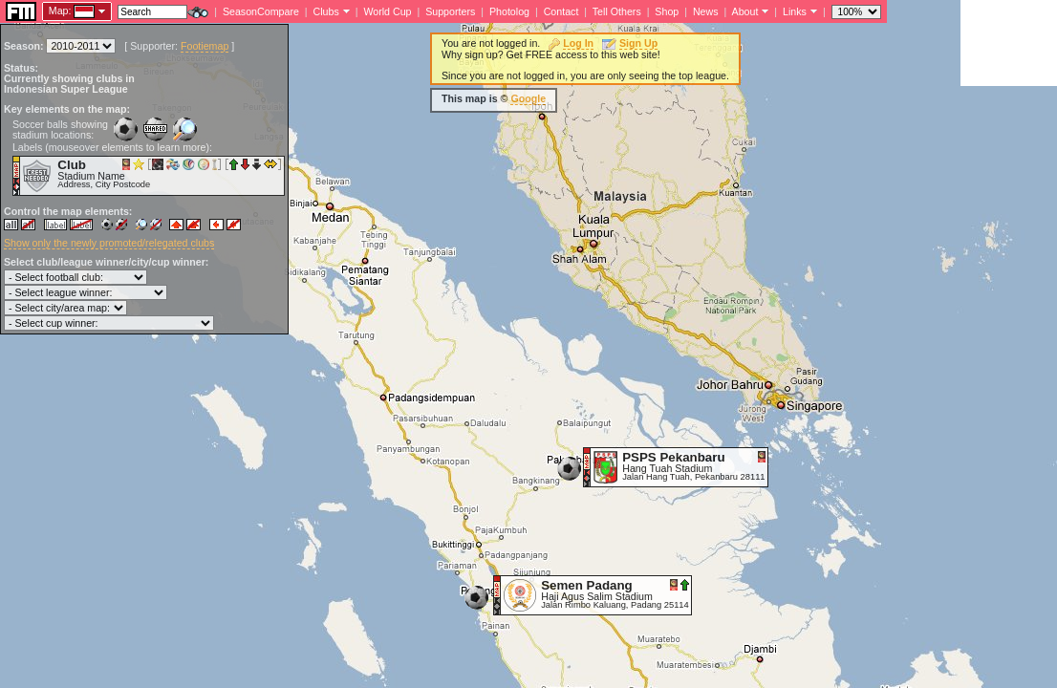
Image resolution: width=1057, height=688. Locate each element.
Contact (561, 11)
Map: (60, 10)
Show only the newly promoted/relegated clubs (109, 242)
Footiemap (204, 46)
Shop (667, 11)
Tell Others (617, 11)
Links (795, 11)
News (706, 11)
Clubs (326, 11)
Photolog (509, 11)
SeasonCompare (261, 11)
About (745, 11)
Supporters (450, 11)
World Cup (387, 11)
